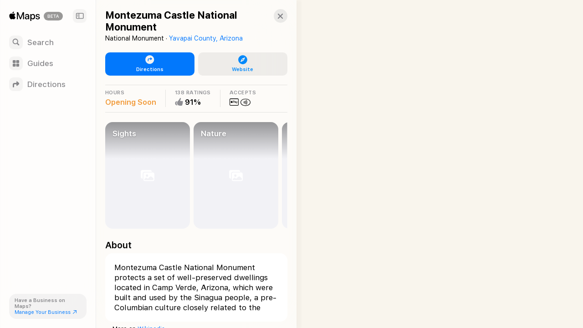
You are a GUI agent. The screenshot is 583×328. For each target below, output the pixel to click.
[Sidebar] (80, 16)
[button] (271, 16)
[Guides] (48, 63)
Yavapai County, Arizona (206, 38)
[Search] (48, 42)
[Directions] (48, 84)
